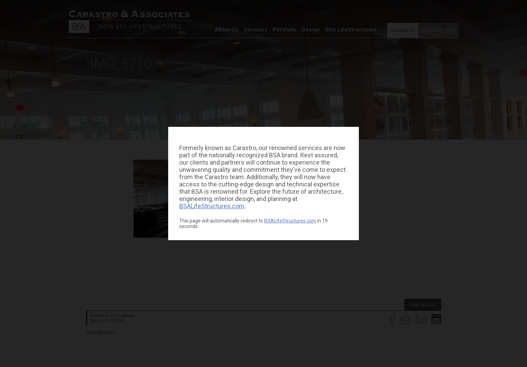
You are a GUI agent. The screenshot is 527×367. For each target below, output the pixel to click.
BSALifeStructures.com (211, 206)
